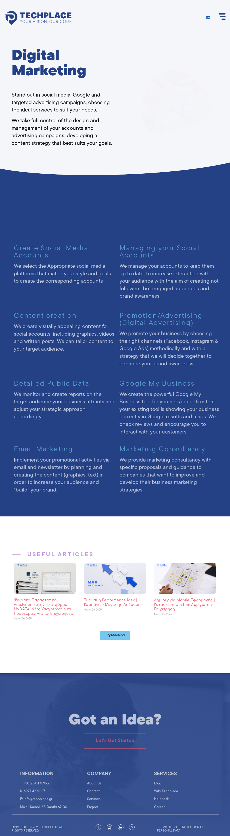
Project (92, 812)
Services (93, 804)
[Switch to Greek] (208, 18)
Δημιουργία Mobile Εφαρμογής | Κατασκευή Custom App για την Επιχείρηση (184, 604)
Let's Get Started (115, 749)
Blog (157, 788)
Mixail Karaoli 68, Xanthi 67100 (43, 812)
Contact (93, 796)
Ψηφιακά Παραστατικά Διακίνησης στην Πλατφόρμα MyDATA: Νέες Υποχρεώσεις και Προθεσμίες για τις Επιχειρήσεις (44, 607)
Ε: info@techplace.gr (36, 804)
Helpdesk (161, 804)
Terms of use (167, 833)
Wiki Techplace (166, 796)
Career (159, 812)
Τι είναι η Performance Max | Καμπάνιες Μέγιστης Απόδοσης (113, 602)
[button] (115, 635)
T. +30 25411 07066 (35, 788)
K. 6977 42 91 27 (32, 796)
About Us (94, 788)
